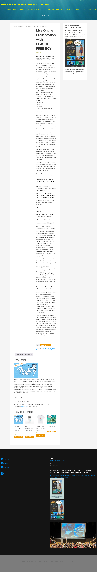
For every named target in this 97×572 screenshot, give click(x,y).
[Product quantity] (38, 345)
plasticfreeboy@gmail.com (57, 460)
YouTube (4, 463)
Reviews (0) (28, 354)
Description (19, 354)
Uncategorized (21, 26)
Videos (77, 9)
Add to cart (45, 345)
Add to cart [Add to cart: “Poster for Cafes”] (51, 431)
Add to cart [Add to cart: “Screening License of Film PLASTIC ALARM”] (18, 436)
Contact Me (69, 9)
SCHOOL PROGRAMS (19, 9)
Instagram (5, 459)
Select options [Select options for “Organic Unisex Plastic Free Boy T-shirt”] (40, 435)
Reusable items (40, 350)
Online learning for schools (48, 348)
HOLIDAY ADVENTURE (34, 9)
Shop (62, 9)
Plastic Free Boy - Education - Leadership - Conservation (25, 4)
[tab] (19, 354)
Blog (57, 9)
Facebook (5, 467)
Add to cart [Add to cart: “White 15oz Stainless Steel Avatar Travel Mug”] (29, 436)
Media (83, 9)
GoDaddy (75, 565)
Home (9, 9)
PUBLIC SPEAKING (48, 9)
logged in (24, 406)
